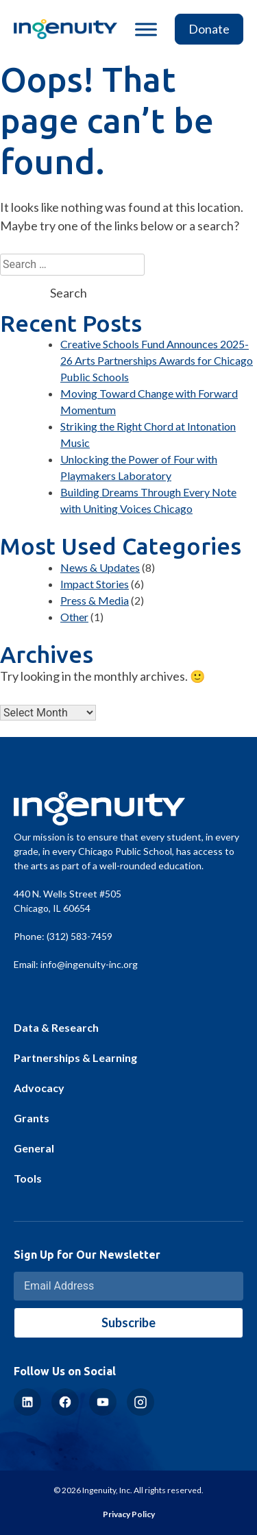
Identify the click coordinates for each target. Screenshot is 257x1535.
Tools (28, 1178)
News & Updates (100, 567)
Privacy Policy (129, 1514)
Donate (209, 28)
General (34, 1148)
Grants (31, 1117)
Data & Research (56, 1027)
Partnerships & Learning (75, 1057)
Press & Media (94, 600)
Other (74, 616)
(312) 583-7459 (79, 936)
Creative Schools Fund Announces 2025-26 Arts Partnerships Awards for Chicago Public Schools (156, 360)
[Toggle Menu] (146, 29)
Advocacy (39, 1087)
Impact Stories (94, 583)
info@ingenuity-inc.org (89, 964)
